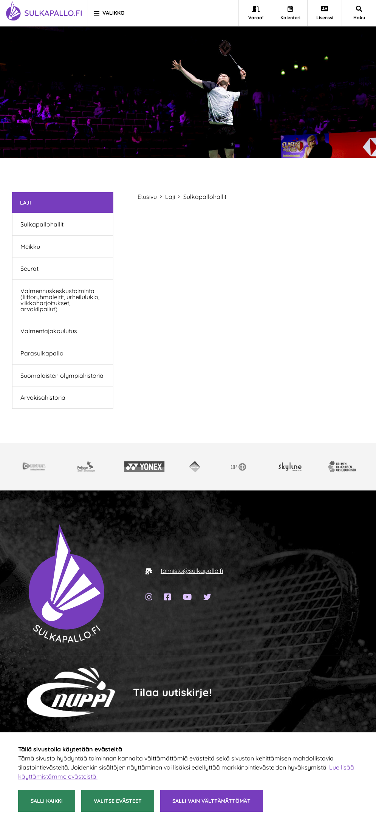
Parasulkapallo (41, 353)
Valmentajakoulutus (48, 331)
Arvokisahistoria (42, 397)
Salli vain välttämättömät (211, 801)
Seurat (29, 268)
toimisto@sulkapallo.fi (192, 570)
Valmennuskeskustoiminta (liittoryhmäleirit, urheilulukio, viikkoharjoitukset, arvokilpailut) (59, 300)
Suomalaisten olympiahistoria (62, 375)
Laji (25, 202)
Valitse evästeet (118, 801)
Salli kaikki (47, 801)
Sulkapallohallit (41, 224)
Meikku (30, 246)
